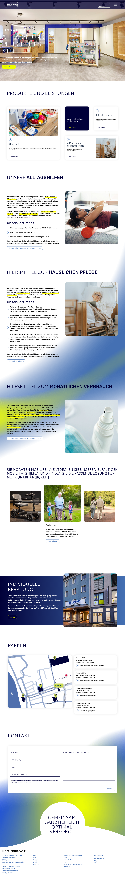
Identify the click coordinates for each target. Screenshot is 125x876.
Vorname (15, 753)
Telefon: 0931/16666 (104, 3)
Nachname (16, 760)
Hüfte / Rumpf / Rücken (72, 856)
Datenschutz (100, 858)
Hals (34, 856)
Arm (34, 858)
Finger (35, 860)
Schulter (36, 864)
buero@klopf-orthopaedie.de (13, 862)
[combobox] (104, 6)
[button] (111, 540)
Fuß (64, 862)
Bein (65, 858)
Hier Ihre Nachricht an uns (76, 753)
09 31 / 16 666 (7, 860)
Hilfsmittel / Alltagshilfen (73, 864)
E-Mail (14, 767)
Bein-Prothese (69, 860)
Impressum (98, 856)
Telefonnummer (19, 775)
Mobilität (66, 866)
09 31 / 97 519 (7, 873)
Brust (35, 862)
